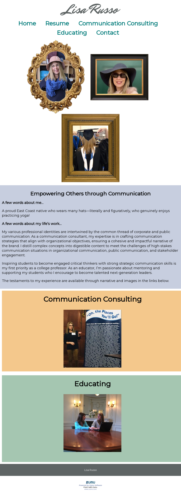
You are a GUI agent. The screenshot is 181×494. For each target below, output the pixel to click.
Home (27, 23)
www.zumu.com (90, 489)
